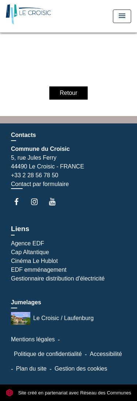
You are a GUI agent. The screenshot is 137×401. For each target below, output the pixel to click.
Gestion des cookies (80, 368)
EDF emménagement (38, 270)
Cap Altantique (30, 252)
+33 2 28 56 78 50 (34, 175)
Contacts (23, 135)
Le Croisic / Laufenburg (52, 318)
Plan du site (31, 368)
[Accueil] (33, 16)
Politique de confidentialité (48, 354)
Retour (68, 93)
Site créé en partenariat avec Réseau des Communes (68, 393)
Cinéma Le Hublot (34, 261)
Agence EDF (27, 243)
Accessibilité (106, 354)
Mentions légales (33, 339)
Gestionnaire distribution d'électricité (58, 278)
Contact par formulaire (40, 184)
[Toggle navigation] (122, 16)
